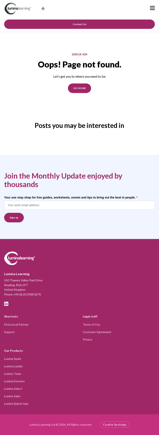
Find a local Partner (16, 324)
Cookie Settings (114, 424)
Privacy (87, 339)
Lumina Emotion (14, 381)
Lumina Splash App (16, 403)
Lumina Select (13, 388)
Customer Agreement (97, 332)
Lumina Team (12, 373)
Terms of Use (91, 324)
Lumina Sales (12, 396)
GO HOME (79, 88)
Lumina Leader (13, 366)
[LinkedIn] (6, 304)
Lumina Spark (12, 358)
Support (9, 332)
